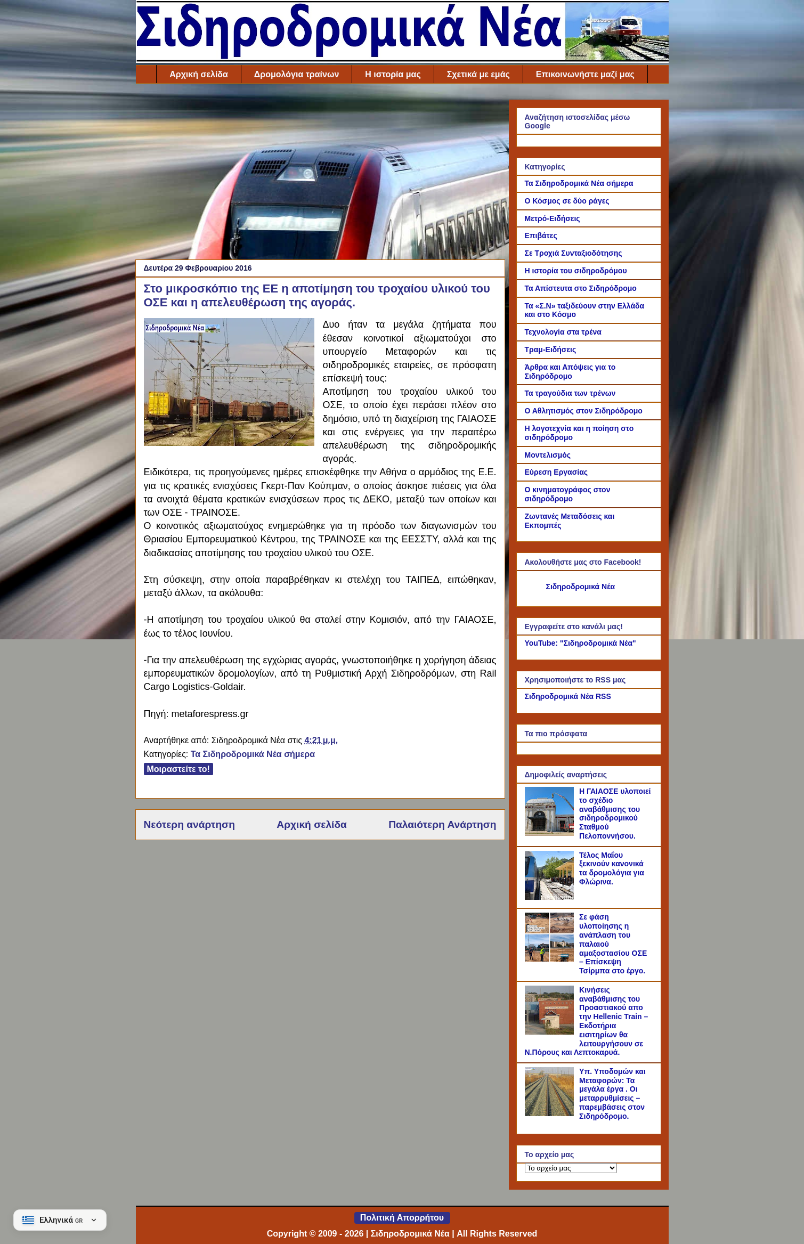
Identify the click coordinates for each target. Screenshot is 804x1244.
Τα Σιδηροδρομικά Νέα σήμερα (253, 754)
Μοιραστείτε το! (178, 769)
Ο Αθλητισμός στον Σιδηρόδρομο (584, 410)
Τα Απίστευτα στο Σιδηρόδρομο (581, 288)
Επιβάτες (541, 235)
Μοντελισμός (548, 455)
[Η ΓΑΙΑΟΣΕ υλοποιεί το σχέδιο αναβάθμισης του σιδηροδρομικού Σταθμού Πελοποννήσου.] (551, 833)
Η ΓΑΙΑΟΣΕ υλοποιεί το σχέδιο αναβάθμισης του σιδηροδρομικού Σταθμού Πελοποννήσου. (615, 813)
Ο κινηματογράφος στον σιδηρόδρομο (568, 494)
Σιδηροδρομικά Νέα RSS (568, 696)
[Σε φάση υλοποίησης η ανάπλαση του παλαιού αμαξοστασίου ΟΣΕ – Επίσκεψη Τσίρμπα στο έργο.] (551, 959)
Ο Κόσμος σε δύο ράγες (567, 201)
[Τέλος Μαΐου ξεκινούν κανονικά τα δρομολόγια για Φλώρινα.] (551, 897)
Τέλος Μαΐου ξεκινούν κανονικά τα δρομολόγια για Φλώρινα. (611, 868)
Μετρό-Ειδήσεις (552, 218)
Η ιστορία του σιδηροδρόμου (576, 270)
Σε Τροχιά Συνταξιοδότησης (573, 253)
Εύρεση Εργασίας (556, 472)
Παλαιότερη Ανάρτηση (442, 824)
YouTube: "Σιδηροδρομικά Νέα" (580, 643)
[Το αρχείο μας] (571, 1168)
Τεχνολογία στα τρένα (563, 332)
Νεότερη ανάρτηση (189, 824)
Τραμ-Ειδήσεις (550, 349)
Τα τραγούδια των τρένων (570, 393)
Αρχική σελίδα (198, 74)
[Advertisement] (320, 174)
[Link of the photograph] (229, 383)
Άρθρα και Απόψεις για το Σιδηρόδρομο (570, 371)
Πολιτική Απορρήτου (402, 1217)
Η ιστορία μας (392, 74)
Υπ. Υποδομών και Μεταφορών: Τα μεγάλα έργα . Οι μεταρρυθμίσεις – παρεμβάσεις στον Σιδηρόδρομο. (612, 1093)
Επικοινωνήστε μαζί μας (585, 74)
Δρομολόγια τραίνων (296, 74)
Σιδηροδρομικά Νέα (580, 586)
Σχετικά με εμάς (478, 74)
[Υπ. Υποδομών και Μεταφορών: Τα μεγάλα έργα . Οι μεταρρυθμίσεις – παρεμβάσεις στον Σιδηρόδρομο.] (551, 1113)
